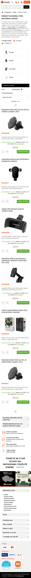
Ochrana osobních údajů (10, 508)
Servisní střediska (8, 502)
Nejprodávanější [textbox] (6, 97)
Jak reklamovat (8, 504)
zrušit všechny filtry (7, 93)
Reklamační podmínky (9, 500)
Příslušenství (7, 12)
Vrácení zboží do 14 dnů (10, 506)
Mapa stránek (7, 510)
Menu (26, 2)
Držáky (14, 12)
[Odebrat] (17, 89)
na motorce (21, 27)
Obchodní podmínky (9, 498)
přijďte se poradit (10, 452)
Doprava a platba (8, 496)
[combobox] (15, 97)
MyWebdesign (20, 576)
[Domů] (2, 12)
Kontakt (6, 494)
